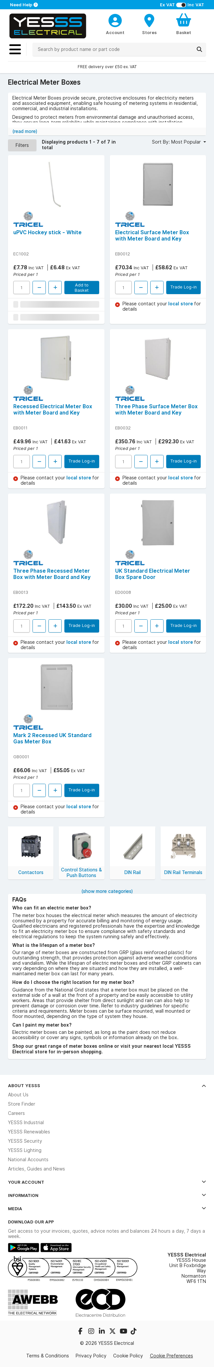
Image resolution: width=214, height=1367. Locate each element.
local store (181, 303)
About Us (18, 1094)
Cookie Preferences (171, 1355)
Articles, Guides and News (36, 1168)
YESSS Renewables (29, 1131)
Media (107, 1208)
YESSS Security (25, 1141)
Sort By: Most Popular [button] (177, 142)
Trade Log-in (183, 286)
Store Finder (21, 1104)
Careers (16, 1113)
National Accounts (28, 1159)
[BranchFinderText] (149, 24)
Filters (22, 145)
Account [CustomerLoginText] (115, 32)
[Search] (199, 49)
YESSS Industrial (26, 1122)
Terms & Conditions (47, 1355)
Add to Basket (82, 287)
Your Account (107, 1182)
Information (107, 1195)
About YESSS (107, 1085)
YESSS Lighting (24, 1150)
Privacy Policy (91, 1355)
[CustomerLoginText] (115, 19)
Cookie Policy (128, 1355)
